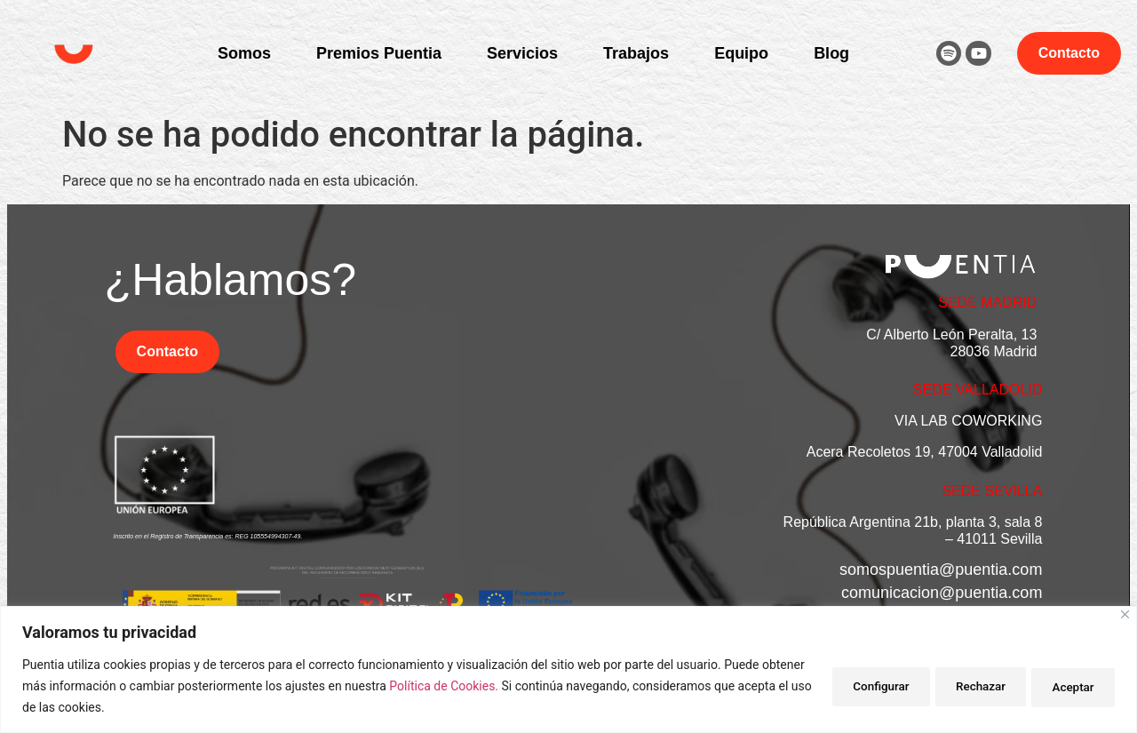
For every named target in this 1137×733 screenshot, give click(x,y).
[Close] (1125, 614)
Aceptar (1067, 686)
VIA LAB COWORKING (968, 420)
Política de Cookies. (491, 686)
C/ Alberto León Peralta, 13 (951, 334)
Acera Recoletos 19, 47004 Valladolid (925, 451)
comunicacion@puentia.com (941, 593)
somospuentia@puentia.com (940, 569)
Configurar (846, 686)
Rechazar (960, 686)
